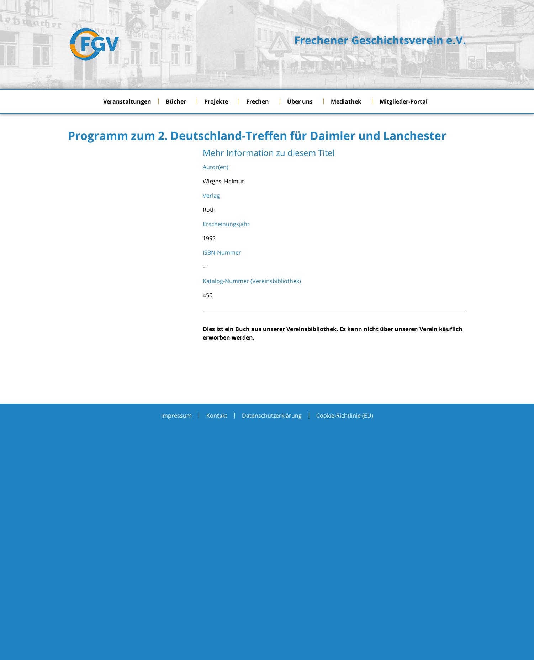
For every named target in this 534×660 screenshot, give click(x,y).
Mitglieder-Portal (405, 101)
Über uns (301, 101)
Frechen (259, 101)
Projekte (218, 101)
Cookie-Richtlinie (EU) (344, 415)
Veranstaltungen (127, 101)
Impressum (176, 415)
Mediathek (348, 101)
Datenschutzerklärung (272, 415)
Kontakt (216, 415)
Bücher (178, 101)
